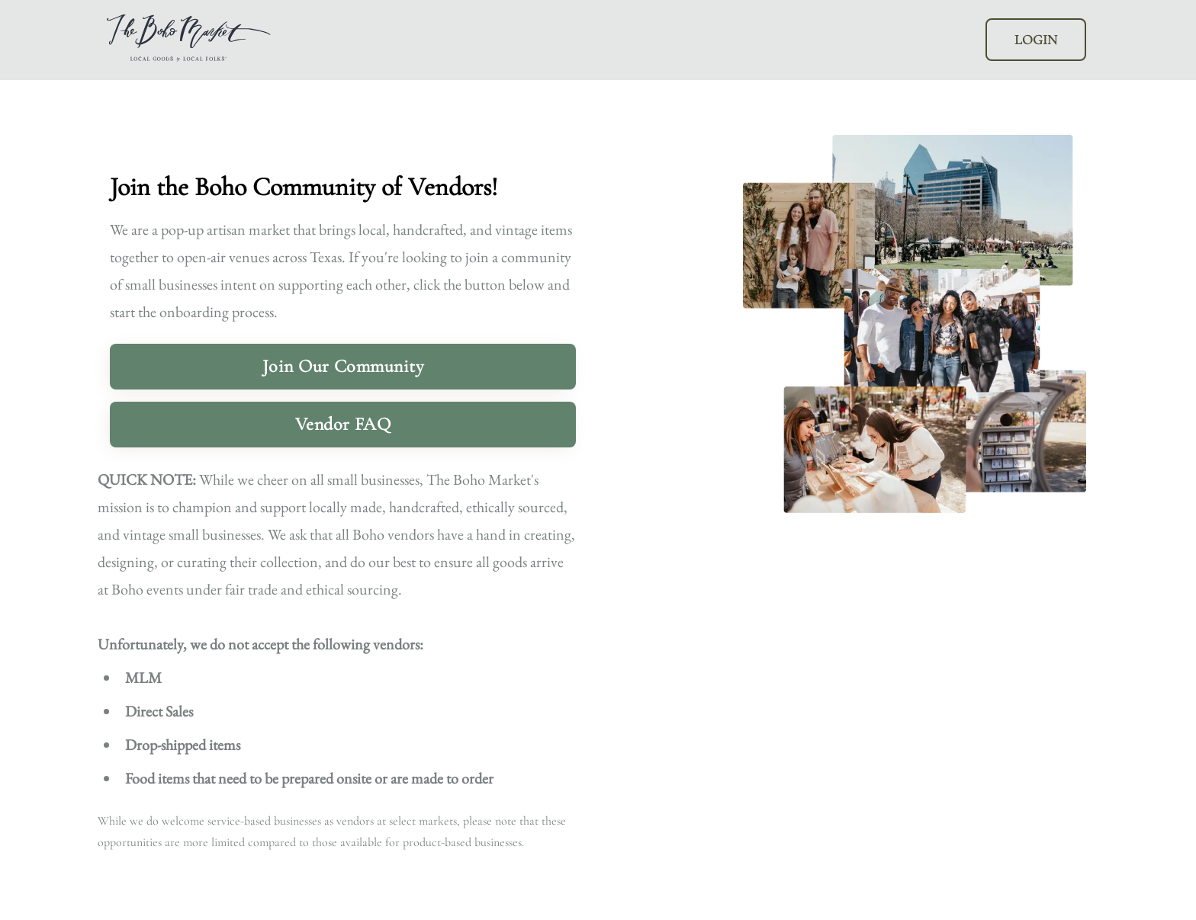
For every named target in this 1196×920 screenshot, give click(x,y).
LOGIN (1035, 39)
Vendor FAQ (343, 424)
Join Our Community (343, 366)
